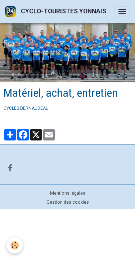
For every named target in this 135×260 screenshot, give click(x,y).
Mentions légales (67, 193)
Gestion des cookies (67, 202)
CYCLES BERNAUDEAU (26, 108)
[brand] (57, 11)
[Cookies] (14, 245)
